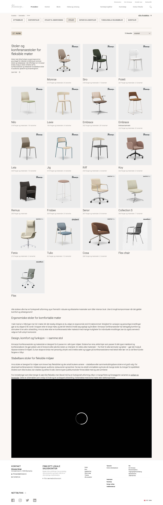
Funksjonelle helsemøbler (112, 20)
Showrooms (117, 2)
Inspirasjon (109, 479)
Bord (86, 469)
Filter (17, 33)
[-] (135, 64)
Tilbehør (87, 475)
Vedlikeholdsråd (111, 486)
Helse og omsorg (73, 7)
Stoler (71, 20)
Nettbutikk (148, 2)
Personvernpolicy (133, 469)
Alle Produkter (143, 15)
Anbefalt (142, 33)
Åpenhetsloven (132, 473)
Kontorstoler (33, 20)
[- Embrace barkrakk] (135, 108)
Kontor (47, 7)
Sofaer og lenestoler (87, 20)
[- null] (64, 64)
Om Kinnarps (128, 2)
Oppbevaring (88, 471)
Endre (150, 500)
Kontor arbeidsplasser (112, 468)
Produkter (34, 7)
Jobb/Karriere (132, 475)
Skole (59, 7)
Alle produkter (88, 477)
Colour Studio (138, 7)
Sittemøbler (22, 15)
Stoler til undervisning (54, 20)
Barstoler (132, 20)
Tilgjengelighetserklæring (135, 471)
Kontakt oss (138, 2)
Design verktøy (110, 484)
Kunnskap (122, 7)
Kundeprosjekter (106, 7)
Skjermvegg (88, 473)
